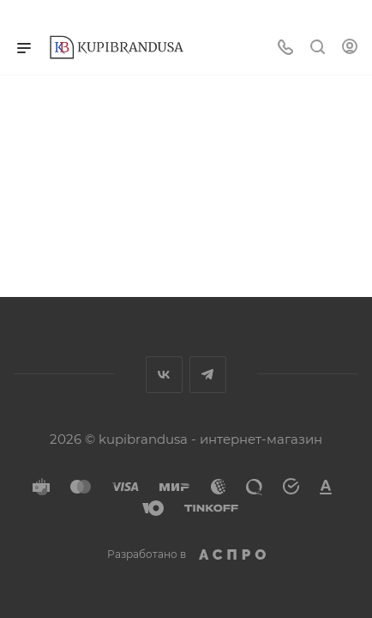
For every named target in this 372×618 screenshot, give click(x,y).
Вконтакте (164, 374)
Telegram (207, 374)
